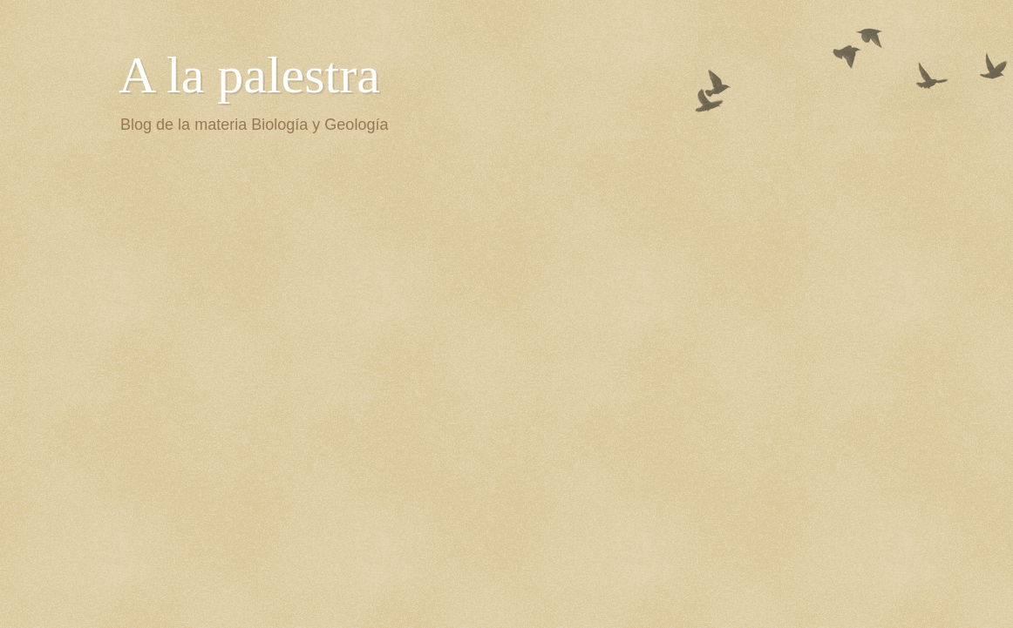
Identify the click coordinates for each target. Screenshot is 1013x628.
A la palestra (249, 75)
